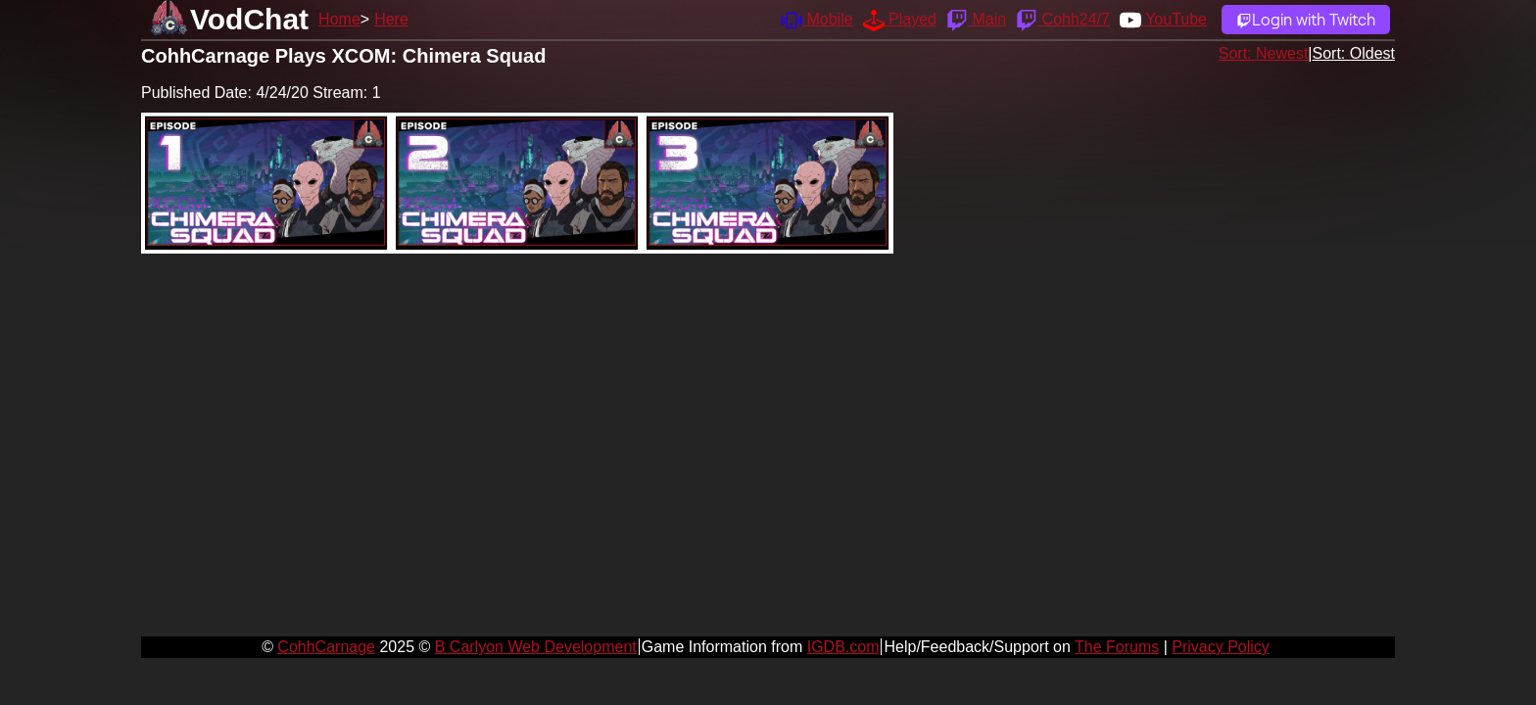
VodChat (249, 19)
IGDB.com (843, 646)
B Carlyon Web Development (536, 646)
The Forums (1117, 646)
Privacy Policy (1221, 646)
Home (339, 19)
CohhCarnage (326, 646)
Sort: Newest (1264, 53)
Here (391, 19)
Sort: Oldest (1354, 53)
